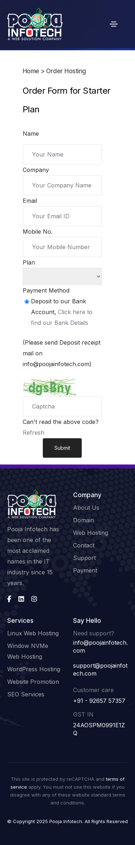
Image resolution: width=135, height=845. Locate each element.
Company (36, 169)
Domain (83, 520)
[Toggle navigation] (114, 24)
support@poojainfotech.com (100, 669)
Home (31, 71)
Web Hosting (90, 532)
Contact (83, 545)
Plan (29, 262)
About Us (86, 507)
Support (84, 557)
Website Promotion (33, 681)
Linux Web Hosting (33, 633)
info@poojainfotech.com (100, 646)
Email (30, 200)
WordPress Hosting (33, 669)
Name (31, 133)
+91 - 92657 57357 (99, 700)
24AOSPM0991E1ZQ (99, 729)
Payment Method (46, 290)
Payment (85, 570)
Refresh (33, 432)
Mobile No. (38, 231)
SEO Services (25, 694)
